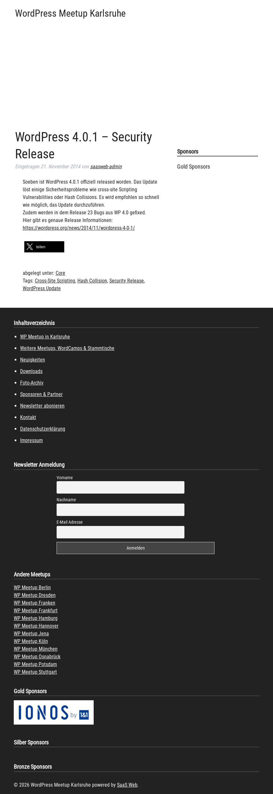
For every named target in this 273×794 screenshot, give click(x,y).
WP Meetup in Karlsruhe (45, 337)
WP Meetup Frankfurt (36, 610)
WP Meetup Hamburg (36, 618)
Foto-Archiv (31, 383)
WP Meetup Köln (31, 641)
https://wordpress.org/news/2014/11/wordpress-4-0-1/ (79, 228)
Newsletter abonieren (42, 406)
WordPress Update (42, 288)
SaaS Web (127, 785)
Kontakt (28, 417)
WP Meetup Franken (34, 603)
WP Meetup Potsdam (35, 664)
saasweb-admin (106, 166)
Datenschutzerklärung (42, 429)
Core (60, 273)
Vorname (65, 477)
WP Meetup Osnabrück (37, 657)
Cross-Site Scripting (55, 281)
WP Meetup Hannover (36, 626)
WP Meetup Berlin (32, 587)
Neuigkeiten (32, 360)
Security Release (126, 281)
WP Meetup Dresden (35, 595)
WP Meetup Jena (31, 634)
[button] (44, 246)
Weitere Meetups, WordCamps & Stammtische (67, 348)
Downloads (31, 371)
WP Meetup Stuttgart (35, 672)
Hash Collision (92, 281)
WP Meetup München (36, 649)
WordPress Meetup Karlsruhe (70, 13)
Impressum (31, 440)
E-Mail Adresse (70, 522)
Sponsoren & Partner (41, 394)
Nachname (66, 499)
